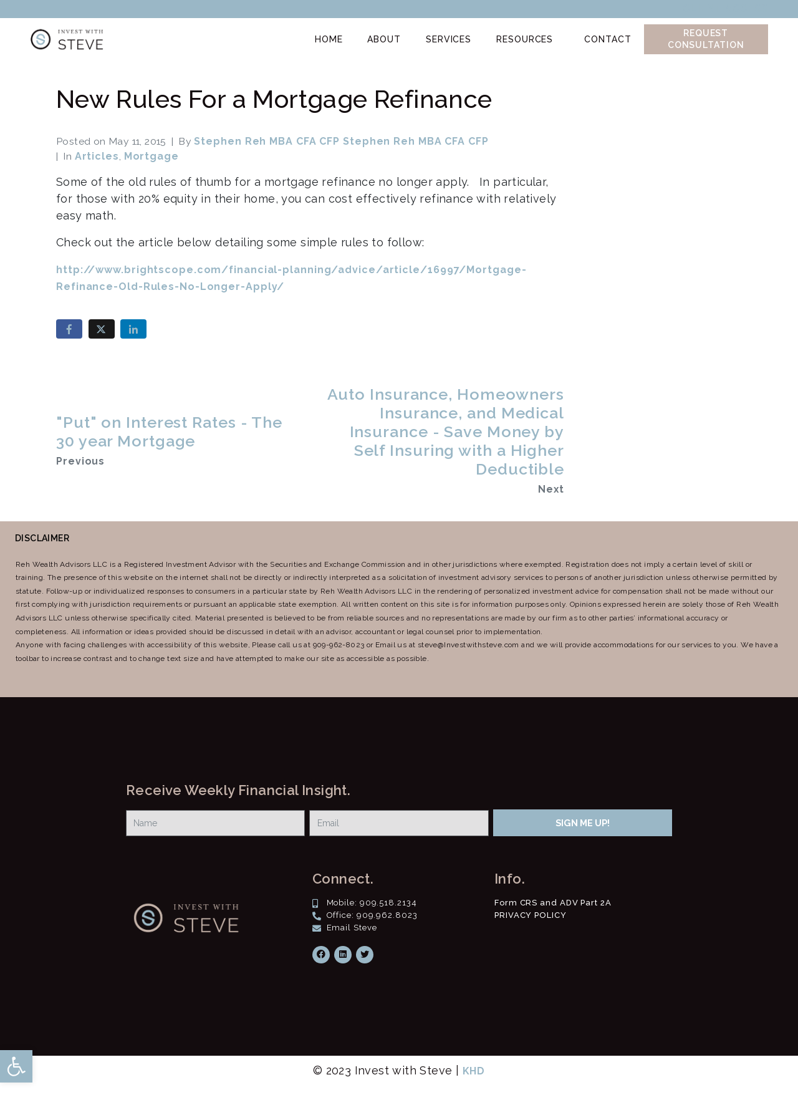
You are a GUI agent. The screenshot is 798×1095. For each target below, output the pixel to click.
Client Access (725, 8)
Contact (607, 39)
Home (329, 39)
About (384, 39)
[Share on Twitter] (102, 329)
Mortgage (151, 156)
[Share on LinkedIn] (133, 329)
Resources (524, 39)
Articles (97, 156)
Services (448, 39)
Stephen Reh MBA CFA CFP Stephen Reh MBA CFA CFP (341, 141)
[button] (16, 1066)
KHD (474, 1071)
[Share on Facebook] (69, 329)
